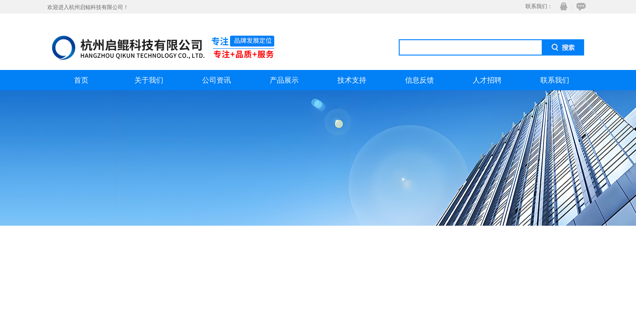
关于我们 (148, 80)
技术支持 (351, 80)
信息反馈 (419, 80)
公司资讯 (216, 80)
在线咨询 (580, 6)
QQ (562, 6)
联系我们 (554, 80)
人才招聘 (487, 80)
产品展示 (284, 80)
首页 (81, 80)
